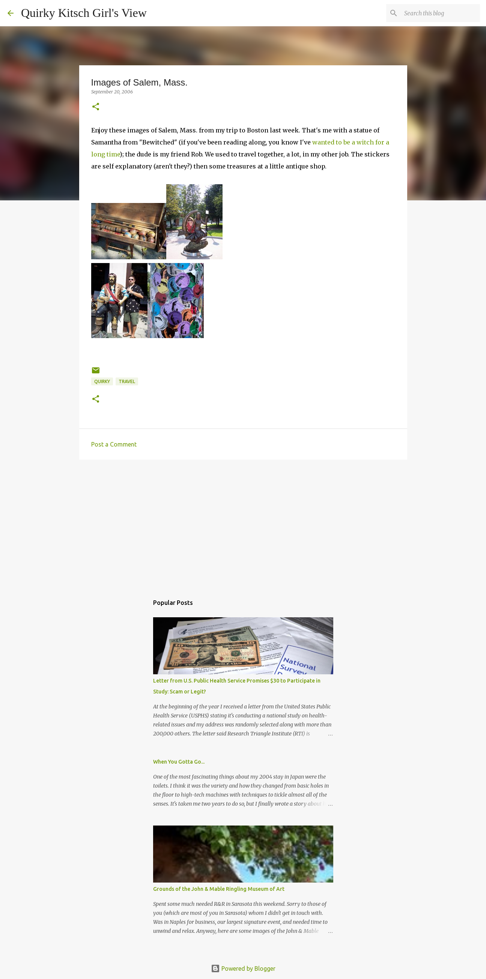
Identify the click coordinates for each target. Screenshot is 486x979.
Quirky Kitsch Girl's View (84, 13)
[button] (95, 107)
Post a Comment (114, 444)
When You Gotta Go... (179, 762)
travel (127, 381)
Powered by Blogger (243, 968)
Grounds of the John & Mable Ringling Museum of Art (218, 889)
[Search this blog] (440, 13)
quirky (102, 381)
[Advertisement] (243, 523)
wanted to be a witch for (349, 142)
